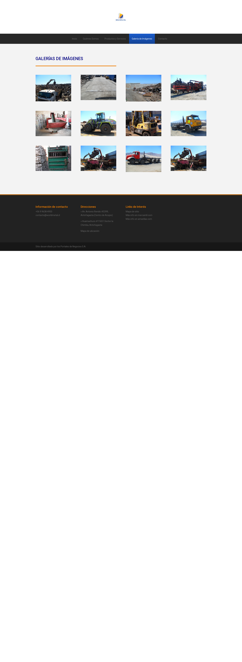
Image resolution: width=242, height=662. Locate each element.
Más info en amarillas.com (139, 219)
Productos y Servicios (115, 38)
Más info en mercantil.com (139, 215)
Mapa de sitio (132, 211)
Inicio (74, 38)
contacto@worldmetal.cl (48, 215)
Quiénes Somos (91, 38)
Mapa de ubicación (90, 231)
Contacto (162, 38)
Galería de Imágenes (142, 38)
